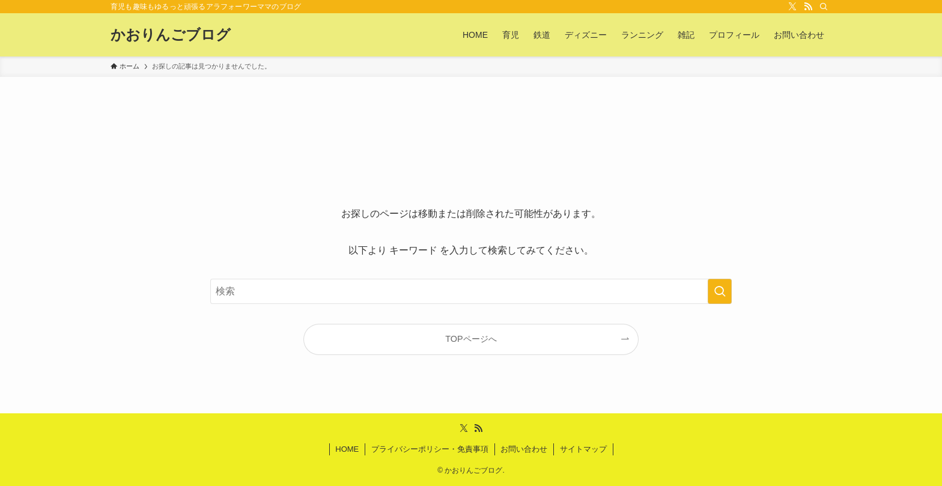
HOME (347, 449)
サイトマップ (583, 449)
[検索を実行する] (720, 291)
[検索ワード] (471, 291)
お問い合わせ (523, 449)
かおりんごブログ (171, 35)
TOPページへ (470, 339)
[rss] (808, 6)
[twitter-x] (792, 6)
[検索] (823, 6)
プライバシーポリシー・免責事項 (429, 449)
